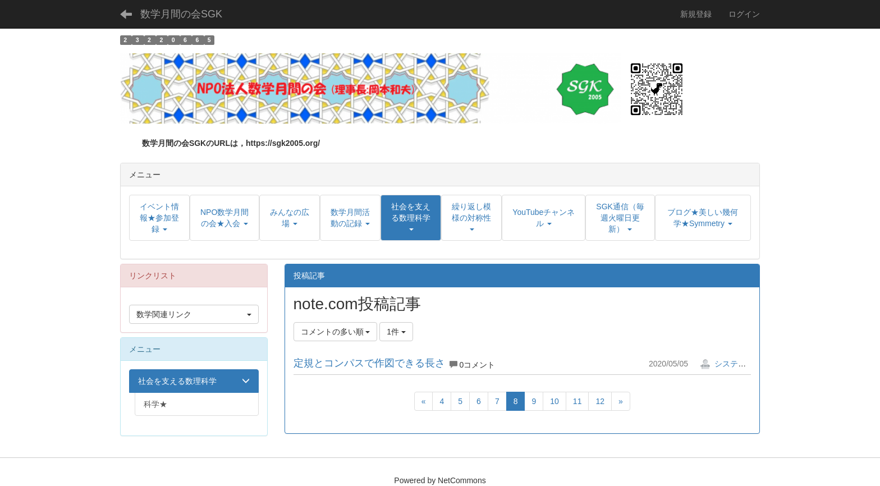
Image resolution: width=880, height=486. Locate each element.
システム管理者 (734, 363)
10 (554, 401)
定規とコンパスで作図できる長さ (369, 363)
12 (599, 401)
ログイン (744, 14)
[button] (411, 217)
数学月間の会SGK (181, 14)
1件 (396, 331)
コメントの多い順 (335, 331)
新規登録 (696, 14)
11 (577, 401)
